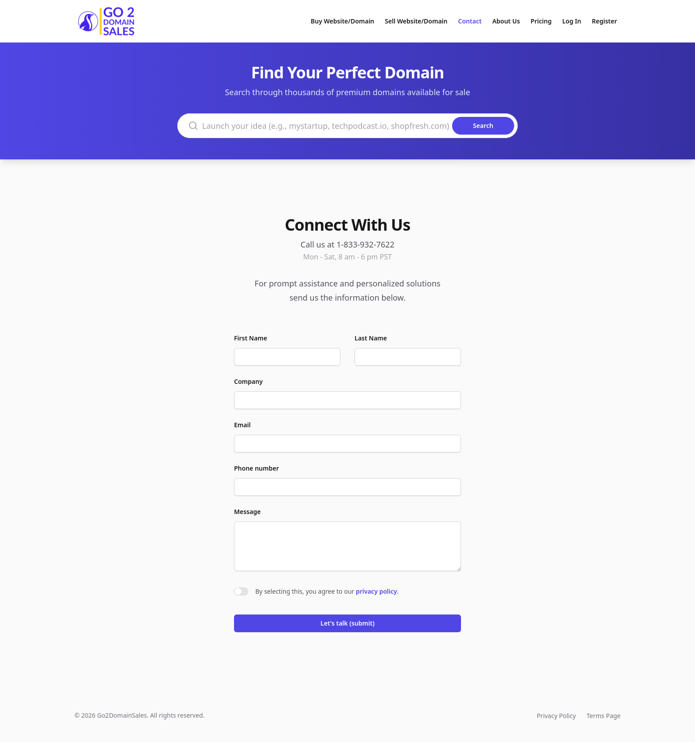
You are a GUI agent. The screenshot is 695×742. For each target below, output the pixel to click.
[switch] (241, 591)
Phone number (256, 468)
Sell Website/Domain (416, 21)
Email (242, 425)
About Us (506, 21)
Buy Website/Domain (342, 21)
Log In (571, 21)
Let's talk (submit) (347, 623)
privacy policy (376, 591)
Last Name (371, 338)
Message (247, 511)
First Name (250, 338)
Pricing (541, 21)
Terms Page (603, 715)
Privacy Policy (556, 715)
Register (604, 21)
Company (248, 381)
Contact (470, 21)
